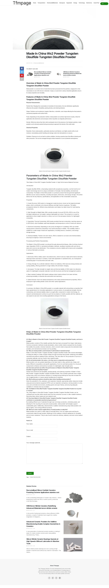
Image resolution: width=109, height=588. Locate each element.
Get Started (104, 4)
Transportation (41, 2)
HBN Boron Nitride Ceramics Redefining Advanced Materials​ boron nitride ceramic (72, 73)
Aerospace (62, 2)
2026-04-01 (37, 76)
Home (34, 2)
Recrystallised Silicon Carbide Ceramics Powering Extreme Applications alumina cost (42, 73)
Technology (82, 2)
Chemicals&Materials (52, 2)
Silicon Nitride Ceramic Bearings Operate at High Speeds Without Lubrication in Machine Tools (42, 541)
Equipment (69, 2)
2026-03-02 (29, 528)
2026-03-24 (66, 76)
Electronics (89, 2)
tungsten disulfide (35, 477)
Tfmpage (22, 3)
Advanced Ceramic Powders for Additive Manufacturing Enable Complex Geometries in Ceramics (43, 524)
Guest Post (96, 2)
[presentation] (37, 467)
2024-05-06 (29, 63)
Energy (75, 2)
